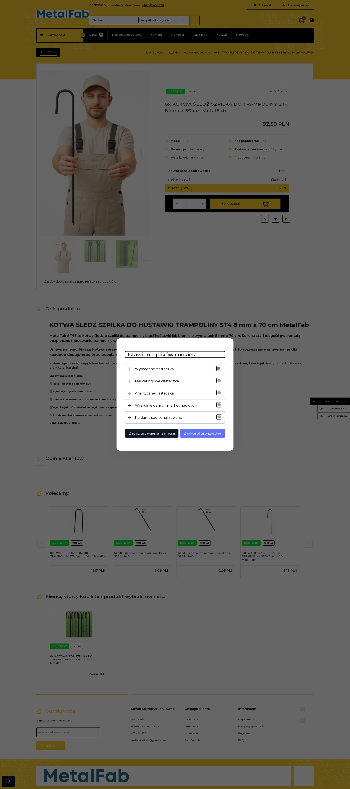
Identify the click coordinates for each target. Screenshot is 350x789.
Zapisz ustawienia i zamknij (152, 433)
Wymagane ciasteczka (154, 369)
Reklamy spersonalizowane (158, 418)
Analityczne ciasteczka (154, 393)
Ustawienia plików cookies (160, 354)
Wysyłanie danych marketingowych (166, 405)
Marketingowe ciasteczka (157, 381)
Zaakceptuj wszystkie (202, 433)
